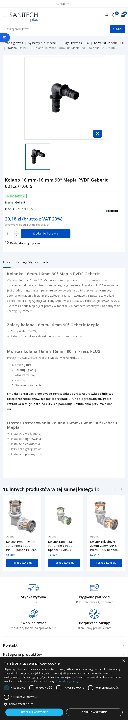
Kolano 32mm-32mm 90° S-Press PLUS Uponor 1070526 (62, 546)
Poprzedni (116, 489)
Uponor (11, 536)
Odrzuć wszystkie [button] (94, 712)
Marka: (9, 202)
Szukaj (117, 29)
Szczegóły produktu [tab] (32, 262)
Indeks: (10, 209)
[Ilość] (9, 233)
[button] (64, 704)
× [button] (123, 660)
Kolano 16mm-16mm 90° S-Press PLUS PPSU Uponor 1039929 (22, 546)
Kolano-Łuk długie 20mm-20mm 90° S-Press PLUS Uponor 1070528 (104, 546)
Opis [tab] (7, 262)
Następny (121, 489)
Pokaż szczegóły (22, 562)
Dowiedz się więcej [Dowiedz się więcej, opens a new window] (67, 681)
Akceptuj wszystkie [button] (34, 712)
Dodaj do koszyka (45, 233)
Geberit (20, 202)
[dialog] (64, 688)
